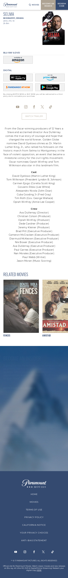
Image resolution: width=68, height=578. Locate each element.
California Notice (34, 525)
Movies (34, 5)
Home (34, 494)
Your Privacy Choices (34, 532)
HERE (39, 570)
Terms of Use (34, 509)
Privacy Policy (34, 517)
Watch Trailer (34, 116)
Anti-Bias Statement (34, 540)
